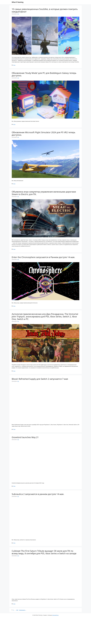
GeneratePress (55, 615)
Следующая (22, 610)
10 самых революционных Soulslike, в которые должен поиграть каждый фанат (45, 10)
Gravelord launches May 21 (25, 437)
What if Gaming (17, 2)
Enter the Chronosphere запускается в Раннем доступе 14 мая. (43, 257)
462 (17, 610)
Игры (14, 65)
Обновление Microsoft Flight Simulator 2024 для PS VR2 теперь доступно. (43, 133)
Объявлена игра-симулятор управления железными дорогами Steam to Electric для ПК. (44, 193)
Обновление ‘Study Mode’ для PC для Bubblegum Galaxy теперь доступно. (44, 74)
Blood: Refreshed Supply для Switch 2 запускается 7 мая (40, 378)
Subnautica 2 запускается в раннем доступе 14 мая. (38, 494)
